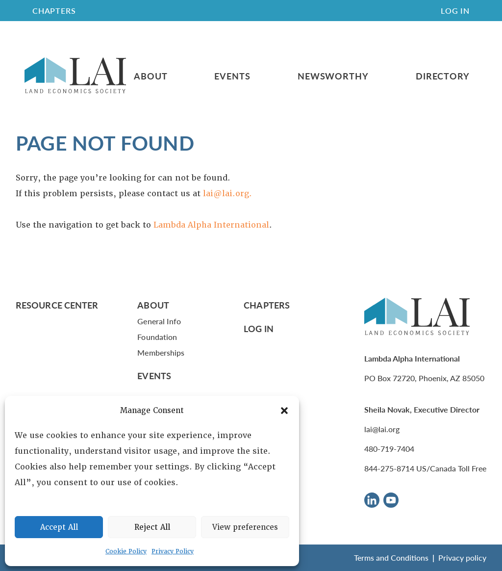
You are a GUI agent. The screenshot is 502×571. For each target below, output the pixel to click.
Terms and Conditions (391, 557)
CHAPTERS (53, 10)
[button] (284, 410)
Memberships (160, 352)
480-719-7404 (389, 448)
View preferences (245, 527)
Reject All (152, 527)
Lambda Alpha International (211, 225)
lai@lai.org (382, 429)
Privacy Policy (172, 551)
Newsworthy (333, 76)
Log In (455, 10)
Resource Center (57, 305)
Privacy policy (462, 557)
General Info (159, 321)
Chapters (267, 305)
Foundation (157, 336)
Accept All (59, 527)
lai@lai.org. (227, 193)
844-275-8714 (389, 468)
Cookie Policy (126, 551)
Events (232, 76)
